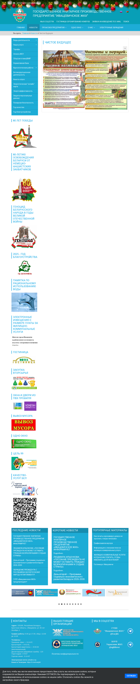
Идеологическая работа (23, 68)
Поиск (126, 22)
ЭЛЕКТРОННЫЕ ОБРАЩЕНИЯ (111, 28)
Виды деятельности (21, 40)
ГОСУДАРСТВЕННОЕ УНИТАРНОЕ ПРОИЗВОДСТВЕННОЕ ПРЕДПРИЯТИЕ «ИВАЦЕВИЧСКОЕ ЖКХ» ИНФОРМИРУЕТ (66, 543)
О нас (90, 28)
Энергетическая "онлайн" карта (24, 85)
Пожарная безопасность (23, 103)
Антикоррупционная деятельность (21, 73)
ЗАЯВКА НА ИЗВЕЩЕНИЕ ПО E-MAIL (106, 22)
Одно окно (76, 28)
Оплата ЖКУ (18, 54)
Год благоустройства (22, 112)
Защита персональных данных (22, 97)
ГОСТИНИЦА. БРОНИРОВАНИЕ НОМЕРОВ (73, 22)
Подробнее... (59, 553)
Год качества (18, 107)
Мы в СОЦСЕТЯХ (47, 22)
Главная (21, 28)
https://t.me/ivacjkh (34, 662)
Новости (33, 28)
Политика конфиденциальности (65, 654)
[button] (59, 604)
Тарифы (16, 49)
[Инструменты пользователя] (125, 48)
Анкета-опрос (19, 79)
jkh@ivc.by (32, 660)
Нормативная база (21, 63)
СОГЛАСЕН (131, 676)
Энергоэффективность (23, 91)
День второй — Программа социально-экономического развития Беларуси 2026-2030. (69, 576)
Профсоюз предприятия (53, 28)
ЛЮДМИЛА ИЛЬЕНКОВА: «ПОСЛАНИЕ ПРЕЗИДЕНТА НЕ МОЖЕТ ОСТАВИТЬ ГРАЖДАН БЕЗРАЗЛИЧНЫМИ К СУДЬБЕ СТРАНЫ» (69, 562)
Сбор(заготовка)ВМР (22, 59)
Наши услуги (18, 45)
